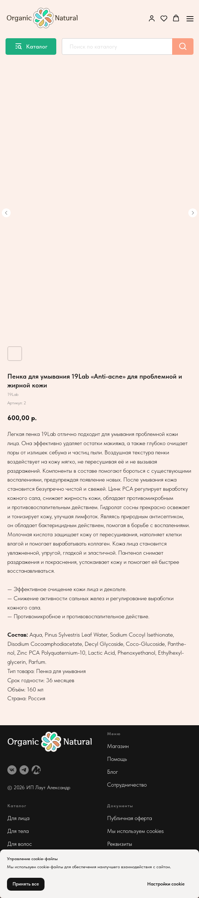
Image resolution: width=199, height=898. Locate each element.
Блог (112, 771)
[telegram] (24, 769)
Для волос (19, 843)
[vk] (12, 769)
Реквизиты (119, 843)
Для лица (18, 818)
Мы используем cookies (135, 830)
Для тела (18, 830)
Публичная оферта (129, 818)
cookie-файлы (50, 866)
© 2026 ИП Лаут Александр (38, 787)
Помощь (117, 758)
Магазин (118, 746)
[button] (151, 18)
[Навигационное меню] (189, 18)
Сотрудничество (127, 784)
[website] (36, 769)
